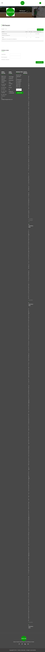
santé (3, 37)
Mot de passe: (4, 57)
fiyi (9, 89)
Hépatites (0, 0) (4, 39)
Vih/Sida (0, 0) (14, 39)
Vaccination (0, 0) (9, 39)
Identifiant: (3, 54)
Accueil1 (2, 29)
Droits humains (4, 33)
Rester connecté (5, 59)
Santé (10, 85)
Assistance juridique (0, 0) (6, 35)
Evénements (11, 80)
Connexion (39, 62)
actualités (30, 218)
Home (20, 12)
